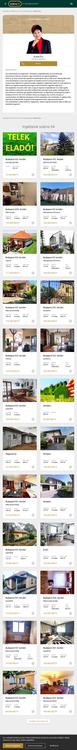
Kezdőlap (6, 11)
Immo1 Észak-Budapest (25, 11)
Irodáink (13, 11)
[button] (38, 63)
